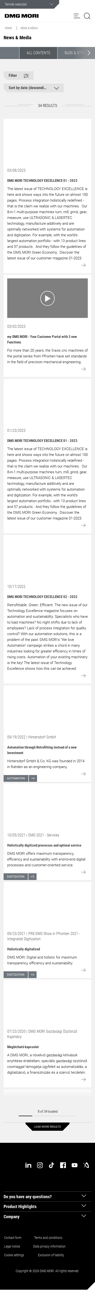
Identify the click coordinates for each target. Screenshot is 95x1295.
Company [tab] (11, 1216)
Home (8, 28)
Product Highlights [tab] (20, 1206)
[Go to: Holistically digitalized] (47, 905)
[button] (77, 16)
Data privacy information (49, 1246)
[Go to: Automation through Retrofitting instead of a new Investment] (47, 709)
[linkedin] (28, 1165)
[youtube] (74, 1165)
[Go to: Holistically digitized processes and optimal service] (47, 807)
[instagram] (40, 1165)
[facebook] (63, 1165)
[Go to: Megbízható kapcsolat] (47, 1003)
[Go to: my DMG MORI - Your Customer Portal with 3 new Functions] (47, 298)
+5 (32, 876)
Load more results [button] (47, 1126)
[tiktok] (51, 1165)
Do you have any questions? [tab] (28, 1196)
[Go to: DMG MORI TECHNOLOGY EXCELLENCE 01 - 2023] (47, 142)
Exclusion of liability (51, 1255)
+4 (33, 778)
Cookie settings (14, 1255)
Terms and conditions (48, 1238)
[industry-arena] (86, 1165)
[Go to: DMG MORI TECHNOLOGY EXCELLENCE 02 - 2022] (47, 558)
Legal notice (12, 1246)
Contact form (12, 1238)
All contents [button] (38, 53)
